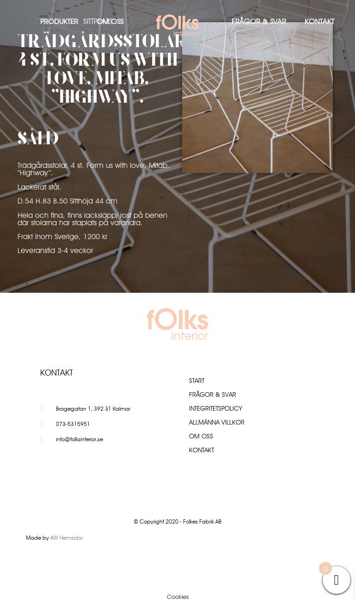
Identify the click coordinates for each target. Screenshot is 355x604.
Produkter (59, 21)
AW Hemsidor (66, 537)
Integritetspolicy (215, 408)
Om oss (110, 21)
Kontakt (319, 21)
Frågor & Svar (259, 21)
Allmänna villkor (217, 422)
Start (196, 380)
